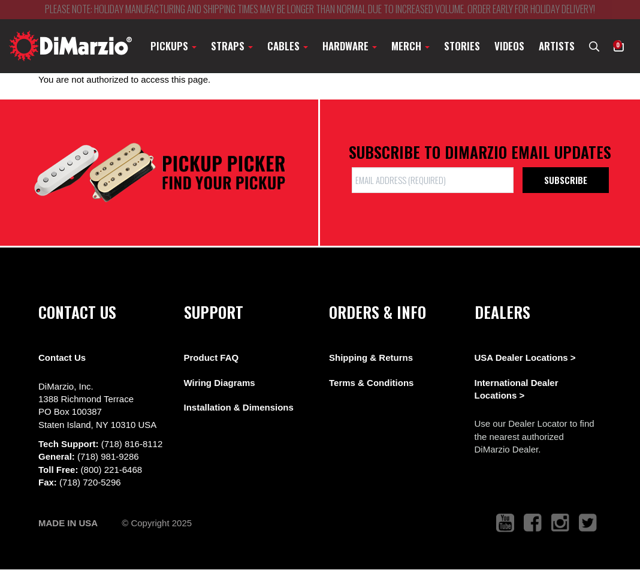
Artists (557, 45)
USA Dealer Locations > (525, 357)
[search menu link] (594, 46)
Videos (509, 45)
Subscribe (565, 179)
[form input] (433, 180)
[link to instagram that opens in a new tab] (560, 523)
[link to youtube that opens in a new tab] (505, 523)
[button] (618, 46)
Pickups (173, 45)
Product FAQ (211, 357)
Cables (287, 45)
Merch (410, 45)
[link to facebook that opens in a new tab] (533, 523)
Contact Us (62, 357)
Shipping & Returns (371, 357)
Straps (232, 45)
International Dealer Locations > (517, 389)
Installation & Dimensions (239, 407)
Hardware (349, 45)
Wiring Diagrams (219, 383)
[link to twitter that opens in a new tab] (588, 523)
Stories (462, 45)
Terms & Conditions (371, 383)
